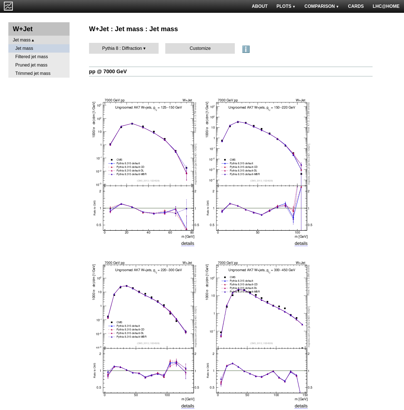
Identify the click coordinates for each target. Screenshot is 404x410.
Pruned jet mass (31, 65)
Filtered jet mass (31, 56)
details (187, 243)
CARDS (356, 6)
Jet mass (22, 40)
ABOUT (260, 6)
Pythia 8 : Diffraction (122, 48)
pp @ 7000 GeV (108, 71)
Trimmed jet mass (33, 73)
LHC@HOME (386, 6)
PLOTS (286, 6)
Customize (200, 48)
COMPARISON (321, 6)
